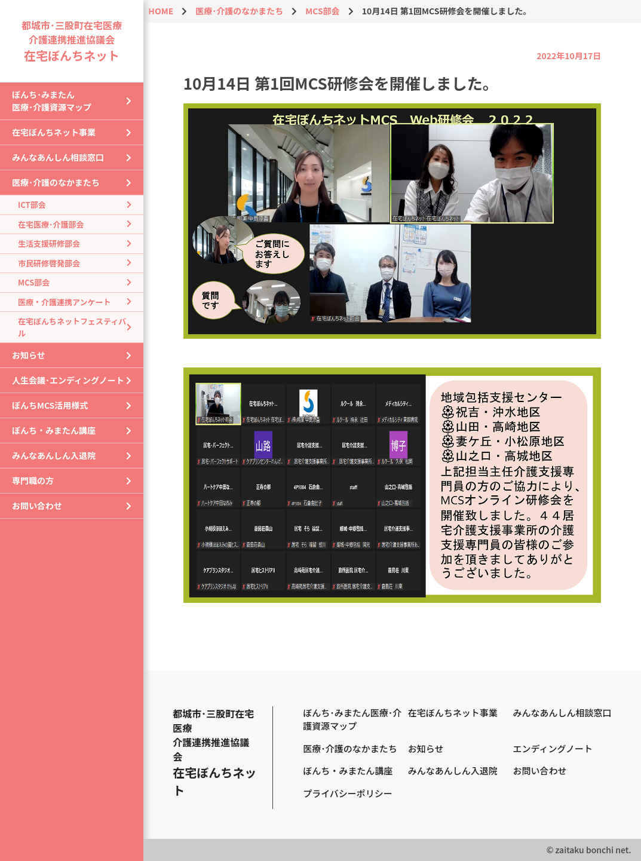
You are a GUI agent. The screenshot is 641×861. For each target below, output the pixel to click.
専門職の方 (33, 480)
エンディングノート (553, 748)
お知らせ (28, 355)
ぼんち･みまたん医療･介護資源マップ (51, 100)
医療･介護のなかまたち (56, 182)
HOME (160, 11)
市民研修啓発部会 (49, 263)
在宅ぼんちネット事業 (54, 132)
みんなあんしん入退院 (54, 455)
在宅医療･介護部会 (51, 224)
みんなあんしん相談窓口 (58, 157)
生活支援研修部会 (49, 243)
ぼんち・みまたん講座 (54, 430)
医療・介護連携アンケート (64, 302)
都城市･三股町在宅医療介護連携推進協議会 (72, 40)
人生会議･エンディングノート (68, 380)
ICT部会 (32, 204)
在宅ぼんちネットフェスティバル (72, 327)
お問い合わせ (37, 505)
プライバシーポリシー (347, 793)
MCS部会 (34, 282)
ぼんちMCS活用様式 (50, 405)
